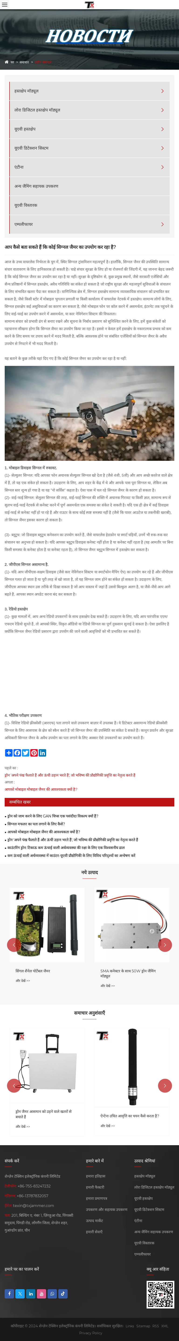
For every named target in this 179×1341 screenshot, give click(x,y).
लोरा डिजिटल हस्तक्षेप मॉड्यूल (37, 110)
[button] (14, 945)
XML (164, 1326)
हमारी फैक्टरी (95, 1187)
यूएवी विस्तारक (25, 205)
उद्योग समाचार (43, 62)
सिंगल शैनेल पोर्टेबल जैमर (33, 971)
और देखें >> (23, 981)
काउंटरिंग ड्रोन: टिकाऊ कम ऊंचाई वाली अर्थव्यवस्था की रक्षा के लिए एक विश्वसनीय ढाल (66, 848)
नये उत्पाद (89, 872)
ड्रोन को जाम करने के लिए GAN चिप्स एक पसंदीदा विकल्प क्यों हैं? (52, 816)
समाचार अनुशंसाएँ (89, 1013)
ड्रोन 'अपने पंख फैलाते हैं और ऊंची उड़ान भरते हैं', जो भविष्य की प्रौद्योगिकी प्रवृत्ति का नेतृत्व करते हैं (70, 775)
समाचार (24, 62)
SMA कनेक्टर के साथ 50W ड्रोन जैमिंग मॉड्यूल (128, 973)
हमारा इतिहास (95, 1176)
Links (130, 1326)
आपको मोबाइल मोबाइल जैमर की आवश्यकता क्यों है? (41, 789)
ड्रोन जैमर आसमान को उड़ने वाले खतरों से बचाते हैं (44, 1114)
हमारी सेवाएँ (94, 1232)
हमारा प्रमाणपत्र (96, 1198)
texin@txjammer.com (33, 1205)
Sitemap (143, 1326)
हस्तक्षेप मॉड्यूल (26, 91)
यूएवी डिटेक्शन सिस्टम (31, 148)
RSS (155, 1326)
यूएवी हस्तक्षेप (24, 129)
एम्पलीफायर (23, 224)
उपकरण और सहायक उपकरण (106, 1209)
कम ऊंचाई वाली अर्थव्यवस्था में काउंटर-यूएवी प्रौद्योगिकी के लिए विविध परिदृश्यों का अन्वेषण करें (71, 855)
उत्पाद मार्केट (94, 1221)
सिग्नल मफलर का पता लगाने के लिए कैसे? (36, 824)
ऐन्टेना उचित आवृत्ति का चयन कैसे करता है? (129, 1116)
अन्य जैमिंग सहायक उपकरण (36, 186)
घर (12, 62)
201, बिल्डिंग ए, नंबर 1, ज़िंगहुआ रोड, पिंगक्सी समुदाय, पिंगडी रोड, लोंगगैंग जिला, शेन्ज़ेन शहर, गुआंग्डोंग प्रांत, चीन (39, 1223)
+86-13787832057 (32, 1196)
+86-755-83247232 (34, 1186)
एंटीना (19, 167)
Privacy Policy (90, 1333)
